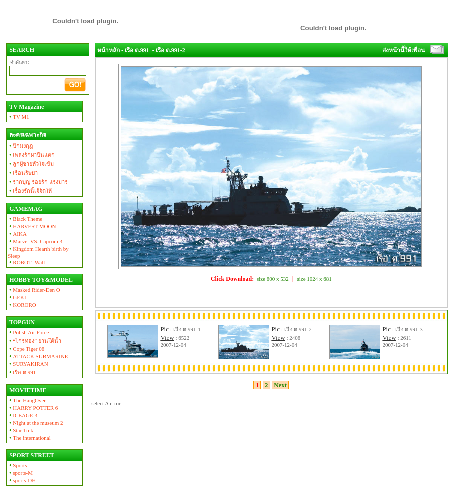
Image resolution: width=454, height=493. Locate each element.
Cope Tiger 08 (26, 349)
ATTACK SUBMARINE (38, 357)
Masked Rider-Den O (34, 290)
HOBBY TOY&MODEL (40, 280)
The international (29, 438)
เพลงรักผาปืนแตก (31, 155)
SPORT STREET (31, 455)
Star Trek (20, 431)
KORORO (22, 305)
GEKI (17, 297)
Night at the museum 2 (35, 423)
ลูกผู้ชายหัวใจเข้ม (31, 164)
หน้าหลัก (108, 50)
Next (280, 385)
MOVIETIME (27, 390)
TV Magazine (26, 107)
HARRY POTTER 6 (33, 408)
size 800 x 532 (273, 279)
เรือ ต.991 (22, 373)
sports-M (20, 473)
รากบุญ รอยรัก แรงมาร (38, 182)
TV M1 (18, 117)
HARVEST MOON (32, 227)
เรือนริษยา (23, 173)
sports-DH (22, 481)
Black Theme (25, 219)
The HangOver (27, 401)
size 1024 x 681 (314, 279)
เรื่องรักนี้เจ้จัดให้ (30, 191)
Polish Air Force (28, 333)
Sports (17, 465)
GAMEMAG (25, 209)
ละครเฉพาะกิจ (27, 135)
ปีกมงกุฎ (20, 146)
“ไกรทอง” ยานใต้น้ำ (34, 341)
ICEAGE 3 (22, 415)
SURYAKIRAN (28, 364)
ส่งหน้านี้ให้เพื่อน (403, 50)
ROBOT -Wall (26, 263)
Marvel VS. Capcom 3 (35, 241)
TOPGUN (21, 322)
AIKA (17, 234)
